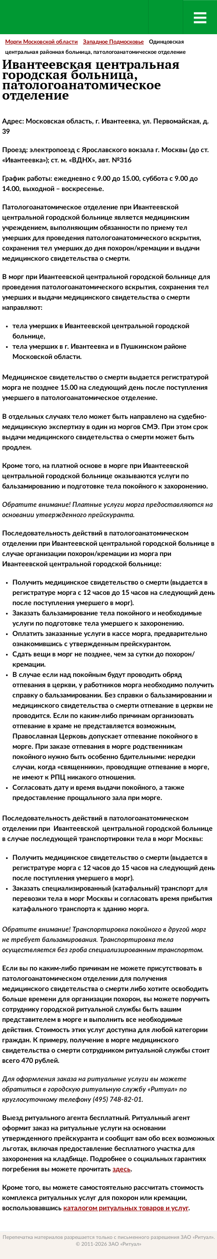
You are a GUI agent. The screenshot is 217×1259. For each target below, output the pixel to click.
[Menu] (200, 17)
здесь (122, 1169)
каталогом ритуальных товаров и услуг (125, 1208)
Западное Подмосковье (113, 42)
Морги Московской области (41, 42)
